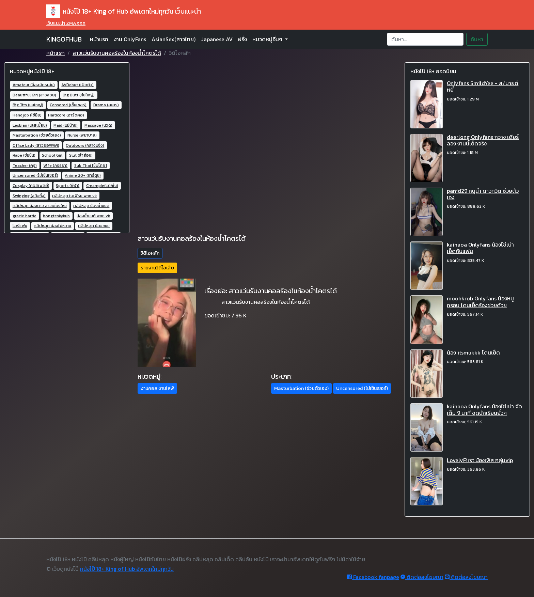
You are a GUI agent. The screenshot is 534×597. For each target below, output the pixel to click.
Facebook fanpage (373, 577)
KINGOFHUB (64, 39)
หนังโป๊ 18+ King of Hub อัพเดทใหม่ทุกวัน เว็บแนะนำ (123, 11)
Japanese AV (217, 39)
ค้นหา (477, 39)
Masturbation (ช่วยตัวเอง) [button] (301, 388)
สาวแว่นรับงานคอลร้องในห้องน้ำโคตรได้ (117, 53)
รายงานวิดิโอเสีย (157, 267)
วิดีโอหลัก (150, 253)
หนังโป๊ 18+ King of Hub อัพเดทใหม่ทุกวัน (127, 569)
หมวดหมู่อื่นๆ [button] (268, 39)
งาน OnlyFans (130, 39)
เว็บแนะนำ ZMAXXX (65, 23)
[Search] (425, 39)
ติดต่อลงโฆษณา (421, 577)
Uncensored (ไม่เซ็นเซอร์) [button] (362, 388)
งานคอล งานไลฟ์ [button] (157, 388)
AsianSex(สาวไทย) (173, 39)
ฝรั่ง (242, 39)
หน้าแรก (99, 39)
